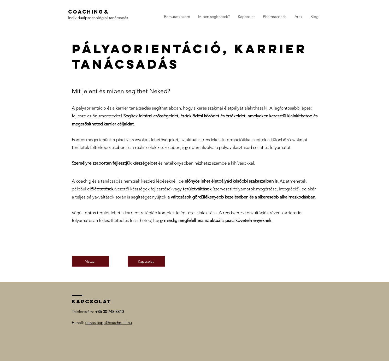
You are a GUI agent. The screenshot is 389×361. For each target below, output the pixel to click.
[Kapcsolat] (146, 261)
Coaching (86, 12)
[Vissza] (90, 261)
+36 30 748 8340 (109, 311)
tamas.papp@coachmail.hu (108, 322)
